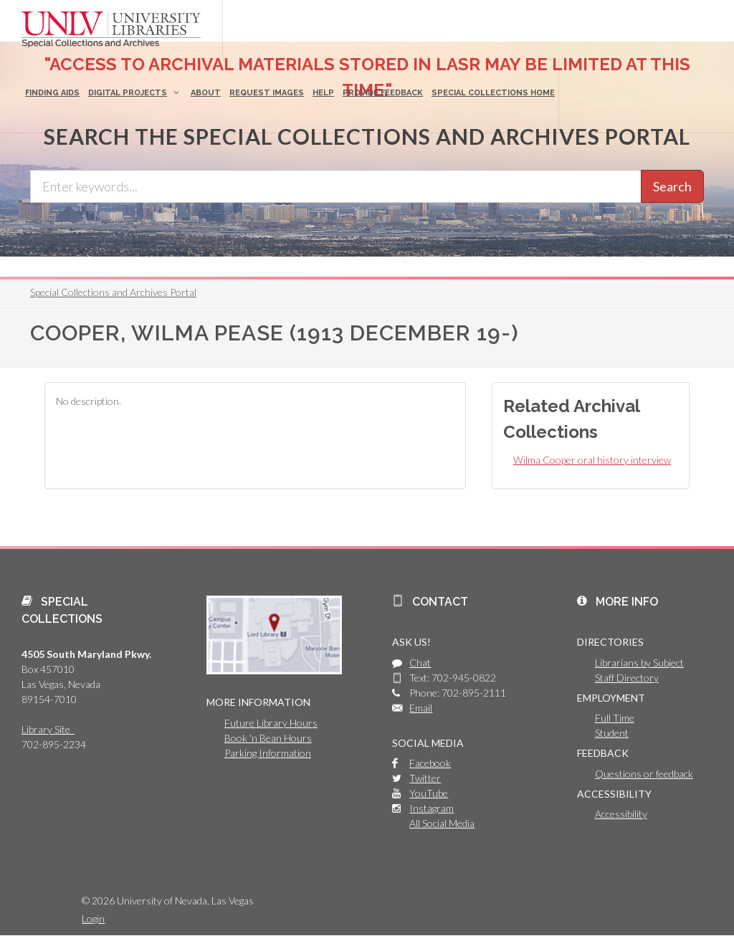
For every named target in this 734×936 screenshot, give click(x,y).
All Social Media (442, 823)
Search (672, 186)
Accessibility (621, 814)
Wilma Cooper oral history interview (592, 460)
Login (93, 918)
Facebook (430, 763)
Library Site (48, 729)
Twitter (425, 778)
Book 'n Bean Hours (268, 738)
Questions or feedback (644, 774)
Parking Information (267, 753)
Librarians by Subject (639, 662)
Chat (420, 662)
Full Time (614, 718)
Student (612, 733)
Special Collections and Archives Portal (113, 292)
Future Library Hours (271, 723)
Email (420, 708)
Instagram (431, 808)
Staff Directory (627, 678)
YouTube (428, 793)
